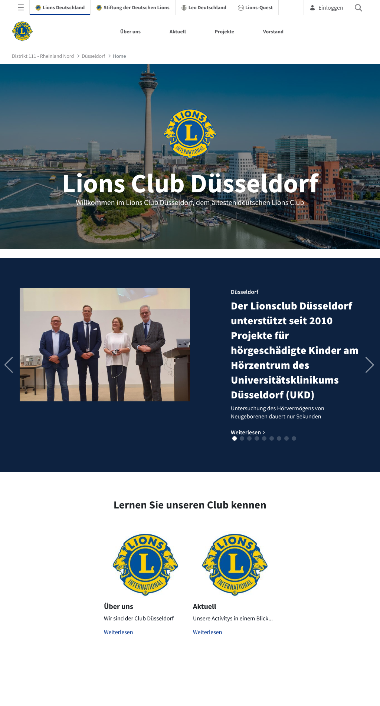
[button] (234, 438)
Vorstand (273, 31)
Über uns (130, 31)
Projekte (224, 31)
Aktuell (178, 31)
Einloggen (326, 7)
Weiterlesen (118, 632)
